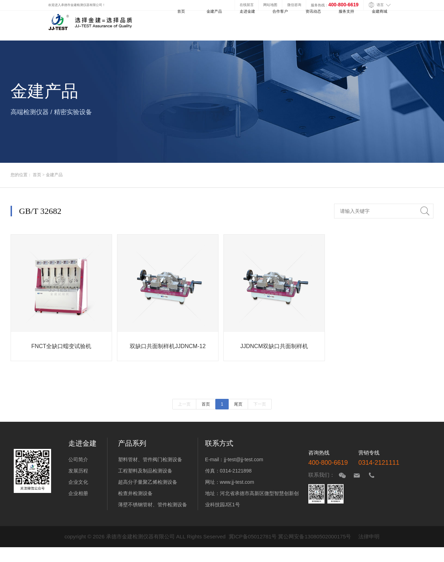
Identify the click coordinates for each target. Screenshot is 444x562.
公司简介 (78, 459)
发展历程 (78, 471)
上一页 (184, 404)
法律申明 (369, 536)
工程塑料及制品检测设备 (145, 471)
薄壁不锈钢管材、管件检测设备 (152, 504)
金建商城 (379, 11)
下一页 (259, 404)
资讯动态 (313, 11)
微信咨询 (294, 5)
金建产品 (214, 11)
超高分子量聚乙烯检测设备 (147, 482)
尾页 (238, 404)
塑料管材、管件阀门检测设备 (150, 459)
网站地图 (270, 5)
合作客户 (280, 11)
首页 (181, 11)
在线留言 (247, 5)
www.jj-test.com (237, 482)
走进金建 (247, 11)
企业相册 (78, 493)
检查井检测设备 (135, 493)
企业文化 (78, 482)
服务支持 (346, 11)
